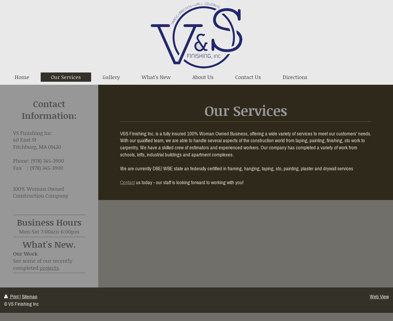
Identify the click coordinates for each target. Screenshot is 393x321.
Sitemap (29, 296)
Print (12, 296)
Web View (379, 296)
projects (49, 267)
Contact (127, 182)
